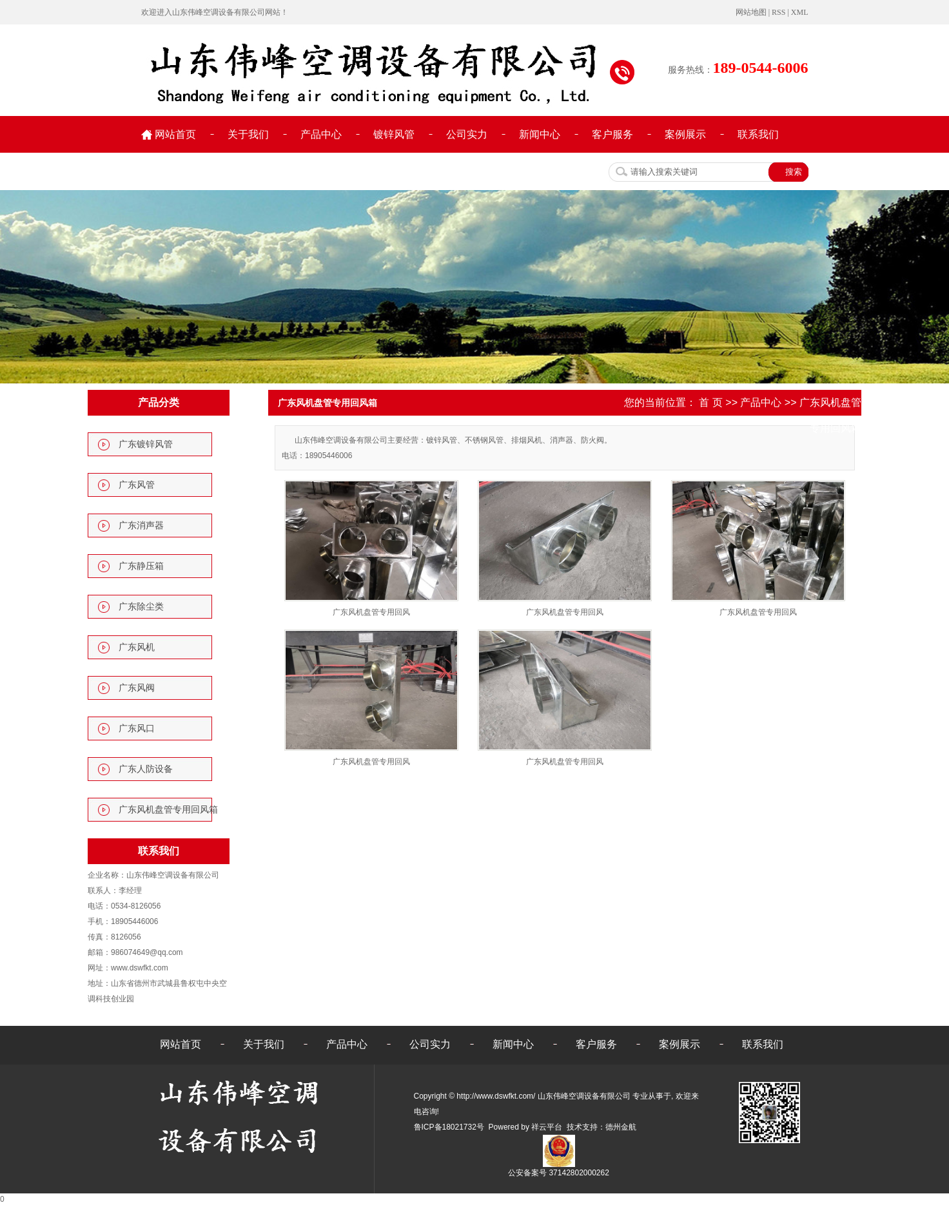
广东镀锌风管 (146, 444)
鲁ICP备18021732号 (449, 1127)
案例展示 (685, 134)
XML (799, 12)
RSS (778, 12)
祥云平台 (546, 1127)
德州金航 (620, 1127)
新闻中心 (539, 134)
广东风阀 (137, 688)
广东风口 (137, 728)
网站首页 (175, 134)
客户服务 (612, 134)
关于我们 (248, 134)
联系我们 (758, 134)
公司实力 (466, 134)
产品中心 (321, 134)
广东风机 (137, 647)
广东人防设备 (146, 769)
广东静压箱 (141, 566)
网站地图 (751, 12)
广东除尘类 (141, 607)
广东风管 (137, 485)
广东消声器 (141, 525)
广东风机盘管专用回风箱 (168, 810)
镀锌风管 (394, 134)
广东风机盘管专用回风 (371, 612)
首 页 (710, 402)
